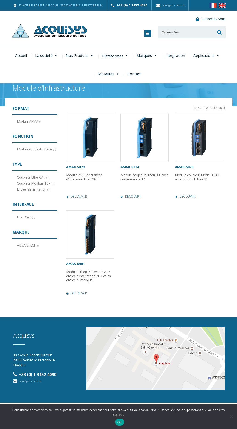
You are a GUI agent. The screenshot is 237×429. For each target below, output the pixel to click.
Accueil (21, 55)
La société (46, 55)
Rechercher (219, 32)
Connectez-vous (211, 19)
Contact (134, 73)
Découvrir (79, 196)
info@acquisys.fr (170, 5)
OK (119, 422)
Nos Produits (80, 55)
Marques (147, 55)
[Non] (231, 416)
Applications (206, 55)
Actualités (108, 73)
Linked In (147, 33)
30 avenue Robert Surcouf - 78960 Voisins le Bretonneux (58, 5)
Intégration (175, 55)
